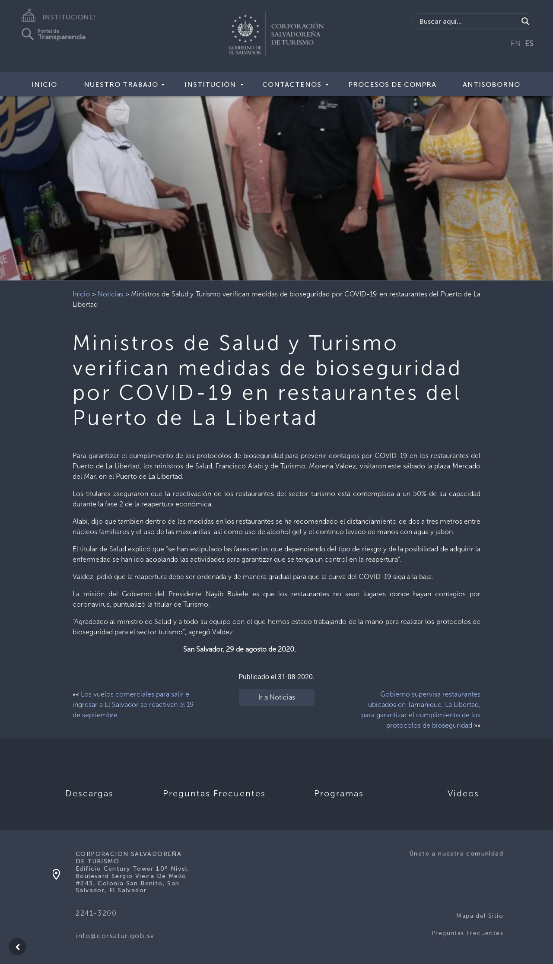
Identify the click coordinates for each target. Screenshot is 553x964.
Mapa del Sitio (479, 915)
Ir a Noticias (276, 697)
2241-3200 (96, 913)
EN (516, 43)
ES (529, 43)
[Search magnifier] (525, 21)
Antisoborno (491, 84)
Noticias (110, 294)
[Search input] (467, 21)
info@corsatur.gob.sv (115, 936)
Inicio (44, 84)
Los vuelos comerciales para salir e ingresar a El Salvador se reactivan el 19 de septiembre (133, 704)
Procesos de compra (392, 84)
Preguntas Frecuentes (467, 933)
